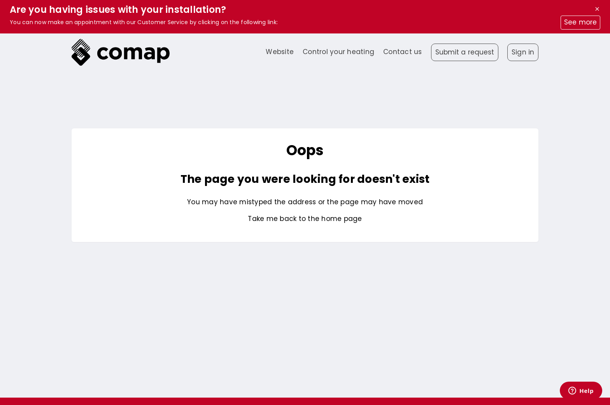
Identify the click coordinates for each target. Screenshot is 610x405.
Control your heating (338, 51)
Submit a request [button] (464, 52)
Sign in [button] (523, 52)
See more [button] (580, 22)
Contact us (402, 51)
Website (280, 51)
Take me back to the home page (305, 218)
